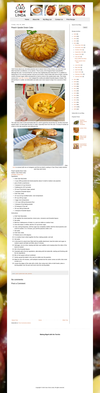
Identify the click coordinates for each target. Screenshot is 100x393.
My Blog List (47, 19)
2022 (75, 43)
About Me (36, 19)
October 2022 (78, 49)
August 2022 (78, 54)
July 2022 (77, 56)
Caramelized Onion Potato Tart (83, 145)
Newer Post (15, 320)
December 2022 (79, 45)
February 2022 (79, 74)
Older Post (65, 320)
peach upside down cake (21, 273)
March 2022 (78, 72)
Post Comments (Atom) (25, 323)
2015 (75, 93)
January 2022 (78, 76)
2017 (75, 88)
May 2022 (78, 67)
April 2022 (78, 69)
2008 (75, 109)
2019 (75, 84)
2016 (75, 90)
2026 (75, 34)
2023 (75, 41)
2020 (75, 81)
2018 (75, 86)
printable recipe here (17, 174)
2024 (75, 38)
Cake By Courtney (23, 78)
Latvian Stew (83, 128)
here (14, 167)
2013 (75, 97)
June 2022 (78, 65)
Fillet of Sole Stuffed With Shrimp (83, 137)
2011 (75, 102)
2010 (75, 104)
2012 (75, 100)
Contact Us (59, 19)
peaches (30, 273)
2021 (75, 79)
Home (27, 19)
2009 (75, 106)
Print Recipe (70, 19)
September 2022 (79, 52)
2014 (75, 95)
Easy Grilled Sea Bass (80, 58)
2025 (75, 36)
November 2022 (79, 47)
